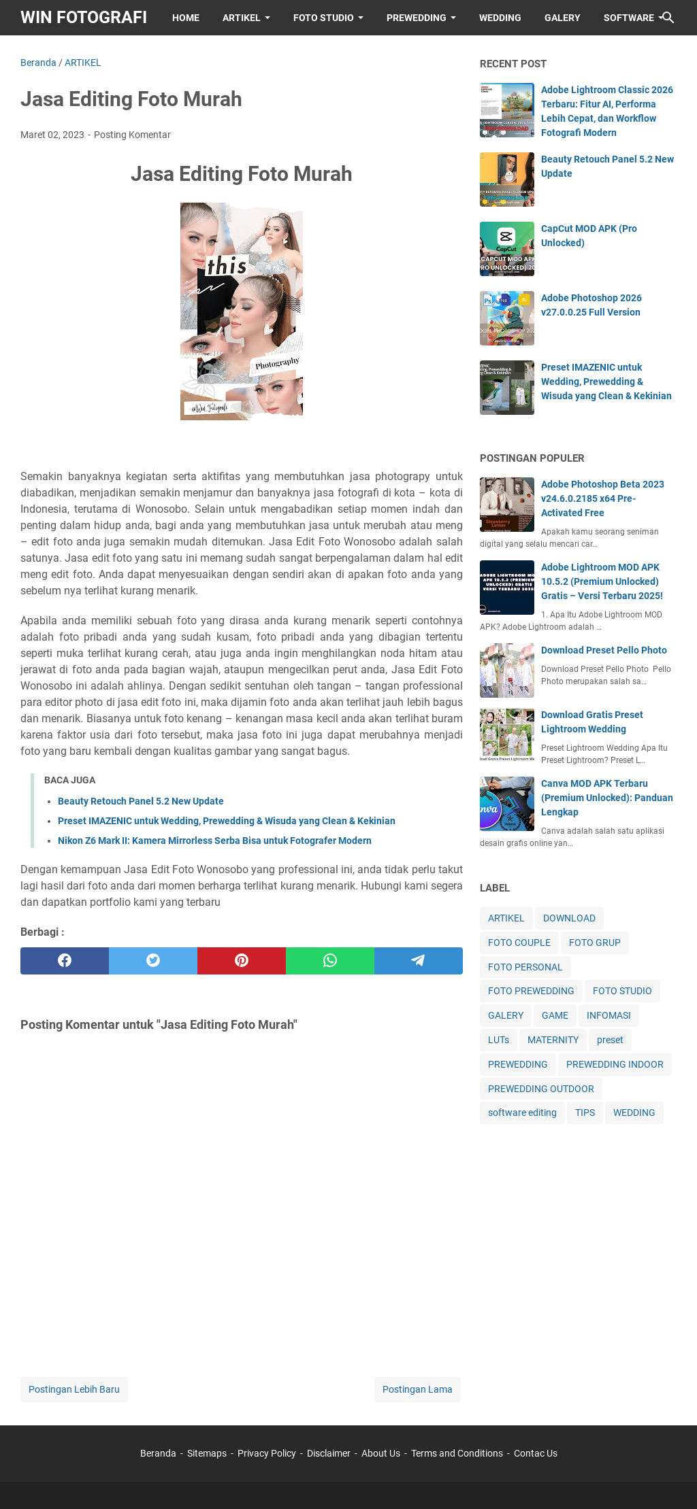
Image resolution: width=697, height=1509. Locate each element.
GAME (555, 1015)
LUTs (498, 1039)
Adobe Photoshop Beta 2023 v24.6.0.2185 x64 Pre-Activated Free (602, 498)
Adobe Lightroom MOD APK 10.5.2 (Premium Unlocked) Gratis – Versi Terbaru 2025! (602, 581)
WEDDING (500, 17)
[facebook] (64, 960)
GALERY (563, 17)
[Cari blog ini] (668, 18)
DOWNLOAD (569, 918)
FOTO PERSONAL (525, 967)
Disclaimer (329, 1453)
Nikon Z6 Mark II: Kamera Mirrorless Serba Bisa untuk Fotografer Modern (215, 840)
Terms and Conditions (457, 1453)
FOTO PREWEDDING (531, 990)
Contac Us (535, 1453)
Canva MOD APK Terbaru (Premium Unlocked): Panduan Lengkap (607, 797)
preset (610, 1039)
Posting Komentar (132, 134)
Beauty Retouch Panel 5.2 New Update (141, 801)
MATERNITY (553, 1039)
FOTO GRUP (595, 942)
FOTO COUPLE (519, 942)
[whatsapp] (330, 960)
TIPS (585, 1112)
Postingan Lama (418, 1389)
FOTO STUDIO (323, 17)
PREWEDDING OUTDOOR (541, 1088)
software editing (522, 1112)
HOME (185, 17)
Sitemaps (207, 1453)
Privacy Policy (267, 1453)
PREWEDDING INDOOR (615, 1064)
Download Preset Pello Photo (604, 650)
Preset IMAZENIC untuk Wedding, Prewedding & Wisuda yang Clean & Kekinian (226, 820)
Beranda (158, 1453)
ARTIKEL (242, 17)
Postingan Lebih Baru (74, 1389)
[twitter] (153, 960)
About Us (380, 1453)
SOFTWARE (629, 17)
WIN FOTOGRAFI (83, 17)
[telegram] (418, 960)
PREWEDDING (417, 17)
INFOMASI (609, 1015)
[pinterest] (241, 960)
